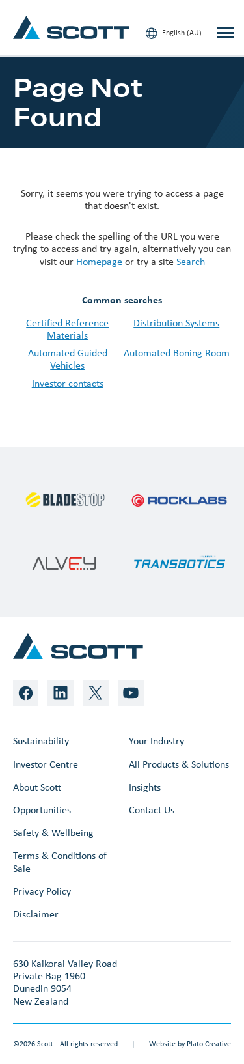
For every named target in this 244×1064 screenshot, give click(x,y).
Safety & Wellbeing (53, 832)
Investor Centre (45, 764)
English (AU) (174, 33)
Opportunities (42, 810)
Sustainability (41, 741)
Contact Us (151, 810)
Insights (145, 787)
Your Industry (156, 741)
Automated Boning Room (177, 352)
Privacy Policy (42, 891)
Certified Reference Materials (67, 328)
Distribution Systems (176, 322)
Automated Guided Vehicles (67, 358)
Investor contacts (67, 383)
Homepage (99, 261)
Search (190, 261)
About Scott (37, 787)
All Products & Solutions (179, 764)
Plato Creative (209, 1043)
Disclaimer (36, 914)
